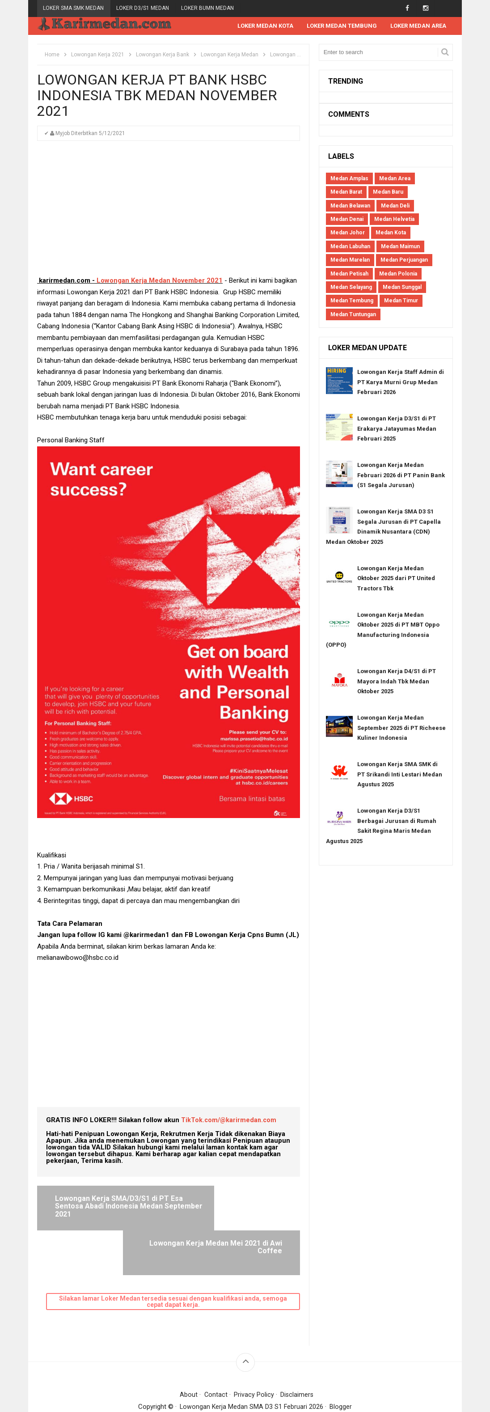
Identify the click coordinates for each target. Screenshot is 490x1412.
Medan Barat (346, 192)
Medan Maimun (400, 247)
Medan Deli (395, 206)
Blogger (341, 1367)
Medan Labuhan (350, 247)
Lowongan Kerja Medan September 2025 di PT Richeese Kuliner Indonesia (401, 728)
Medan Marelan (350, 260)
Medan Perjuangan (404, 260)
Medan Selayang (351, 287)
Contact (215, 1355)
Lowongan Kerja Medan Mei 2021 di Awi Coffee (235, 1203)
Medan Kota (391, 233)
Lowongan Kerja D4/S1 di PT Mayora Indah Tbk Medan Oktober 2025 (396, 681)
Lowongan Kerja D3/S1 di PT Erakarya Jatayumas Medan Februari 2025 (396, 429)
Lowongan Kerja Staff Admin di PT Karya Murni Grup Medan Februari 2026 (400, 382)
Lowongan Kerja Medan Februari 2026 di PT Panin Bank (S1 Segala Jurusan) (401, 475)
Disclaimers (297, 1355)
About (188, 1355)
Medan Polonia (398, 274)
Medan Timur (401, 301)
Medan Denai (346, 219)
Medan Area (394, 179)
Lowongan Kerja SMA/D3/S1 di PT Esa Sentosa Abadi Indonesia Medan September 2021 (106, 1211)
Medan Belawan (350, 206)
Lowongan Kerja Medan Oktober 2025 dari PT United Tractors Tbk (396, 578)
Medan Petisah (349, 274)
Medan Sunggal (402, 287)
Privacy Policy (254, 1355)
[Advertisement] (168, 213)
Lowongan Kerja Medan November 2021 (160, 281)
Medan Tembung (351, 301)
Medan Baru (388, 192)
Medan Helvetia (394, 219)
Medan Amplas (349, 179)
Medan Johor (347, 233)
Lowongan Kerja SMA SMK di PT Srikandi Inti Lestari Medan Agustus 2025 (399, 774)
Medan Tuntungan (353, 315)
